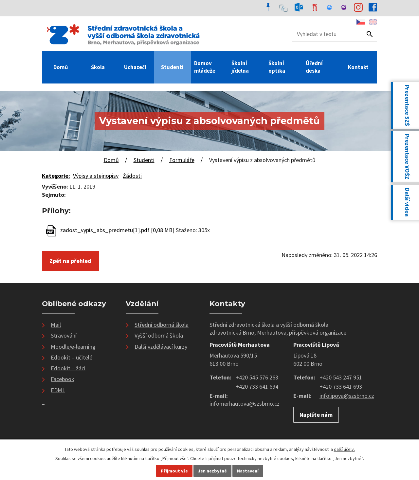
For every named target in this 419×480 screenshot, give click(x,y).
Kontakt (358, 67)
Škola (98, 67)
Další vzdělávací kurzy (161, 346)
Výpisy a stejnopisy (95, 175)
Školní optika (276, 67)
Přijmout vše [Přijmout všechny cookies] (174, 471)
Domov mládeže (204, 67)
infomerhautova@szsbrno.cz (245, 403)
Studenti (172, 67)
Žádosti (132, 175)
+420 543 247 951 (340, 377)
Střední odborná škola (162, 324)
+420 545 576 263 (257, 377)
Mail (56, 324)
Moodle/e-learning (73, 346)
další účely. (344, 449)
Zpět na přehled (70, 261)
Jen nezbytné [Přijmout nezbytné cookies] (212, 471)
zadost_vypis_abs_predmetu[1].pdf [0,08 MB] (117, 230)
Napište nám (316, 414)
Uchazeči (135, 67)
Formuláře (181, 160)
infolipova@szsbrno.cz (346, 395)
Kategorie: (56, 175)
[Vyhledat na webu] (324, 34)
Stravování (64, 335)
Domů (60, 67)
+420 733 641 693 (340, 386)
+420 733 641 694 (257, 386)
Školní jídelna (240, 67)
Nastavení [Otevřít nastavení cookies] (248, 471)
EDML (58, 390)
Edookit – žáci (68, 368)
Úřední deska (314, 67)
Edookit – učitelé (71, 357)
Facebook (62, 379)
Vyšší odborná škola (159, 335)
